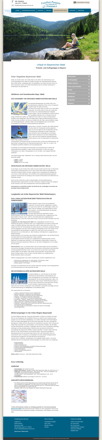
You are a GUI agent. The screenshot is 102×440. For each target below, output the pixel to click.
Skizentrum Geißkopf (76, 428)
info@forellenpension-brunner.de (22, 5)
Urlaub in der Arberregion (77, 421)
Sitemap (46, 427)
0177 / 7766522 (22, 3)
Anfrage (81, 10)
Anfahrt (72, 10)
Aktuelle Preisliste (48, 425)
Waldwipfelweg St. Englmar (77, 427)
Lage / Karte (47, 423)
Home (17, 10)
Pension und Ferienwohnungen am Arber (62, 438)
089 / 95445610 (19, 1)
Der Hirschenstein (75, 425)
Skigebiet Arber (74, 430)
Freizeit (48, 10)
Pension (40, 10)
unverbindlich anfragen (50, 421)
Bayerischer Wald (16, 408)
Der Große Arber (75, 423)
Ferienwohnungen (28, 10)
